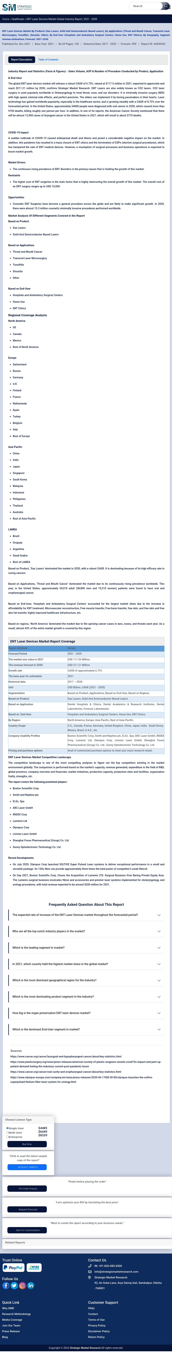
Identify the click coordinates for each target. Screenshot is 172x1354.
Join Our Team (11, 1325)
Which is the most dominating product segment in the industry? (53, 996)
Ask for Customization (28, 1230)
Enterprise (15, 1136)
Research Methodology (16, 1314)
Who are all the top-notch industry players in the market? (48, 931)
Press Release (11, 1331)
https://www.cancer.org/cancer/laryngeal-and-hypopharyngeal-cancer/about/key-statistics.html (66, 1056)
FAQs (91, 1308)
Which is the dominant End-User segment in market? (46, 1029)
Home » (7, 19)
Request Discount (28, 1209)
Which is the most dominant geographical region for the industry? (54, 980)
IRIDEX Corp (20, 814)
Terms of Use (96, 1319)
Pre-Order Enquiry (28, 1188)
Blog (5, 1337)
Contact (93, 1314)
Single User (16, 1128)
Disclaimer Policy (99, 1331)
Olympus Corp (21, 827)
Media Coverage (12, 1319)
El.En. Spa (18, 801)
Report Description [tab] (21, 59)
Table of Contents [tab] (48, 59)
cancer (103, 623)
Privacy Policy (97, 1325)
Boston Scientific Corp (26, 788)
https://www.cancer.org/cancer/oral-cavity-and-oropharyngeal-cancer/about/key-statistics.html (65, 1071)
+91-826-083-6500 (110, 1266)
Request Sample (28, 1167)
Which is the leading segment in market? (38, 947)
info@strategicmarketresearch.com (117, 1271)
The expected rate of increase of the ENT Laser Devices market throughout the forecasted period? (75, 915)
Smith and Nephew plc (26, 794)
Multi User (15, 1132)
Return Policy (96, 1337)
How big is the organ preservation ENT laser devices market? (51, 1013)
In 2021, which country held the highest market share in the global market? (60, 964)
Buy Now (27, 1144)
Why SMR (8, 1308)
